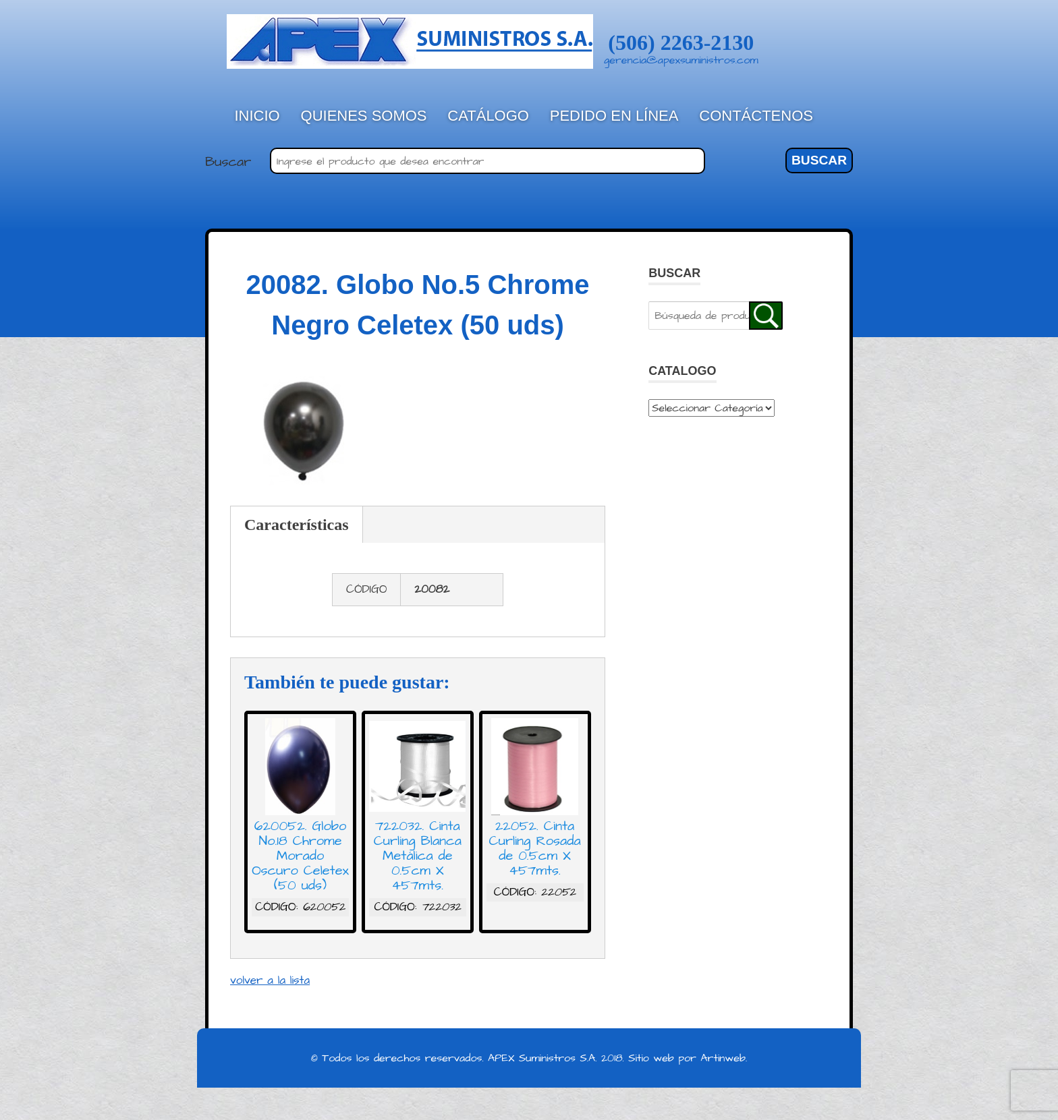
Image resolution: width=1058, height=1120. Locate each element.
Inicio (257, 115)
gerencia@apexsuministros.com (681, 60)
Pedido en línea (614, 115)
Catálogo (488, 115)
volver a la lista (270, 980)
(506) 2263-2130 (681, 42)
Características (296, 524)
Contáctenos (756, 115)
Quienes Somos (364, 115)
